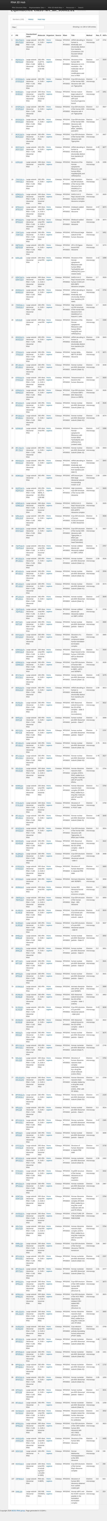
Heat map (41, 19)
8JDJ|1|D (19, 320)
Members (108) (18, 19)
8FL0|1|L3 (19, 1403)
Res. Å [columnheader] (98, 35)
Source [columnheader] (58, 35)
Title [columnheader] (73, 35)
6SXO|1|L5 (20, 1464)
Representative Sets (36, 8)
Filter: (20, 27)
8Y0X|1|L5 (19, 879)
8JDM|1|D (19, 428)
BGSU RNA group (18, 1511)
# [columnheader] (11, 35)
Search (80, 8)
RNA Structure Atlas (19, 8)
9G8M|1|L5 (20, 887)
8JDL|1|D (19, 258)
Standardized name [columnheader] (31, 35)
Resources (70, 8)
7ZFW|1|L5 (20, 1479)
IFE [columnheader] (17, 35)
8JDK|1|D (19, 162)
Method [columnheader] (89, 35)
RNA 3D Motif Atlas (55, 8)
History (30, 19)
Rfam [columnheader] (65, 35)
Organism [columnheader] (50, 35)
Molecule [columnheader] (41, 35)
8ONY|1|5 (19, 1451)
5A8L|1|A (19, 1491)
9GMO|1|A (19, 476)
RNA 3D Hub (18, 2)
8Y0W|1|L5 (20, 986)
